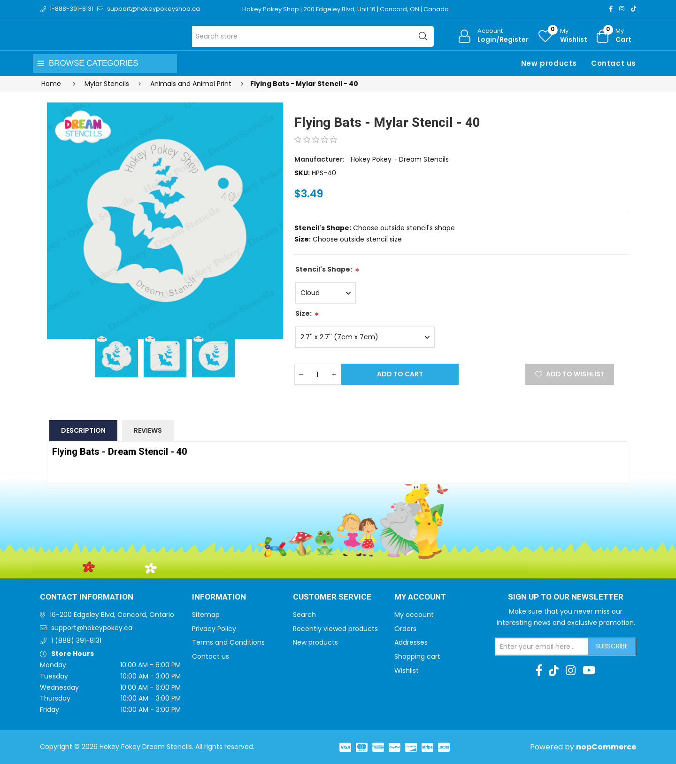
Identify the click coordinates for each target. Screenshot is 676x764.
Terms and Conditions (228, 642)
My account (414, 614)
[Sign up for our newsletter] (542, 646)
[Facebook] (611, 9)
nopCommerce (606, 746)
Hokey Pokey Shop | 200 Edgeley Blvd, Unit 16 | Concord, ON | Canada (345, 9)
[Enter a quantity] (317, 374)
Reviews (148, 430)
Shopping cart (417, 656)
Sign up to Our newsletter (565, 597)
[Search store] (313, 36)
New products (549, 63)
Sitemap (206, 614)
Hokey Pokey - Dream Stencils (400, 159)
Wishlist (406, 670)
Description (83, 430)
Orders (405, 628)
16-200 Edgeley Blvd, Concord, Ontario (112, 614)
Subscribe (611, 646)
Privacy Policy (214, 628)
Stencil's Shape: (323, 269)
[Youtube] (589, 670)
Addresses (411, 642)
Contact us (613, 63)
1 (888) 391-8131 (76, 640)
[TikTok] (633, 9)
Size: (303, 313)
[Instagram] (621, 9)
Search (304, 614)
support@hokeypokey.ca (91, 627)
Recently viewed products (335, 628)
